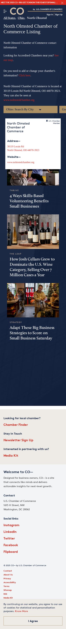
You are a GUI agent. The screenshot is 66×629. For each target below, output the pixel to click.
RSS (5, 594)
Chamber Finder (16, 424)
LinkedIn (10, 532)
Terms (7, 586)
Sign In (50, 14)
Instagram (11, 525)
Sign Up (58, 14)
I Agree (33, 621)
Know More (21, 611)
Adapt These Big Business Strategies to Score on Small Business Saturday (32, 333)
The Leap (15, 253)
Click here (24, 75)
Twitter (9, 538)
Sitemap (8, 590)
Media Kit (11, 455)
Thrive (14, 190)
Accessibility (10, 582)
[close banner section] (62, 2)
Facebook (11, 545)
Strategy (16, 322)
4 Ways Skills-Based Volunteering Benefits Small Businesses (29, 201)
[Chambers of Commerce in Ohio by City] (31, 109)
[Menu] (5, 11)
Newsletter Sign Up (18, 440)
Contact (8, 570)
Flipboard (11, 551)
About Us (8, 574)
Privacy (7, 578)
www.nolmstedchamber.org (19, 99)
